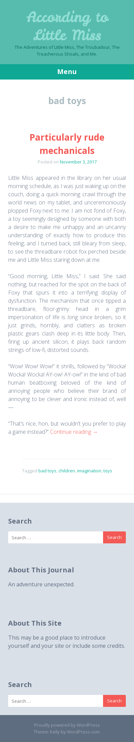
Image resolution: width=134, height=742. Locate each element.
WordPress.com (83, 732)
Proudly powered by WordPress (67, 725)
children (66, 471)
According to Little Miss (67, 26)
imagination (89, 471)
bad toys (47, 471)
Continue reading (74, 432)
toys (107, 471)
